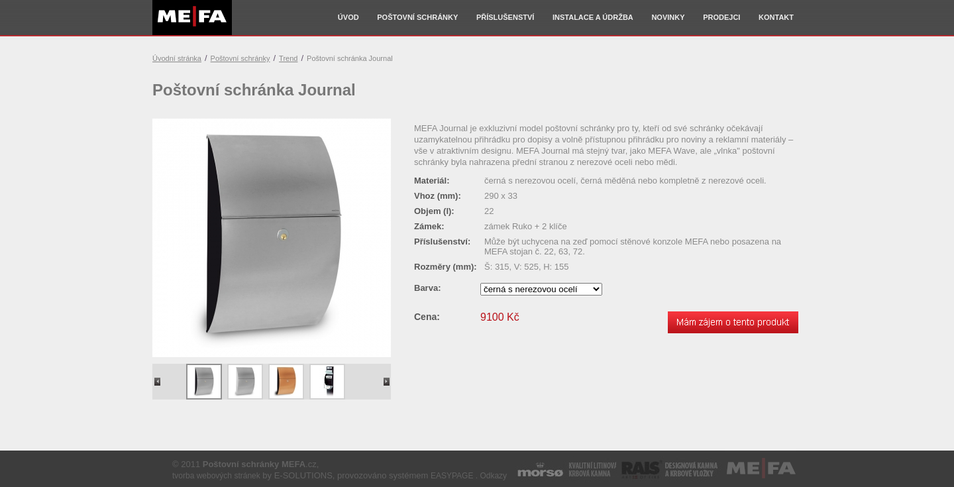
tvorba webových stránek (216, 475)
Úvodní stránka (176, 58)
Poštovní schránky (417, 17)
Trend (288, 58)
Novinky (667, 17)
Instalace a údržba (593, 17)
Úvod (348, 17)
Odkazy (493, 475)
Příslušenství (505, 17)
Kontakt (776, 17)
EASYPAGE (452, 475)
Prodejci (721, 17)
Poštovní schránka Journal (350, 58)
